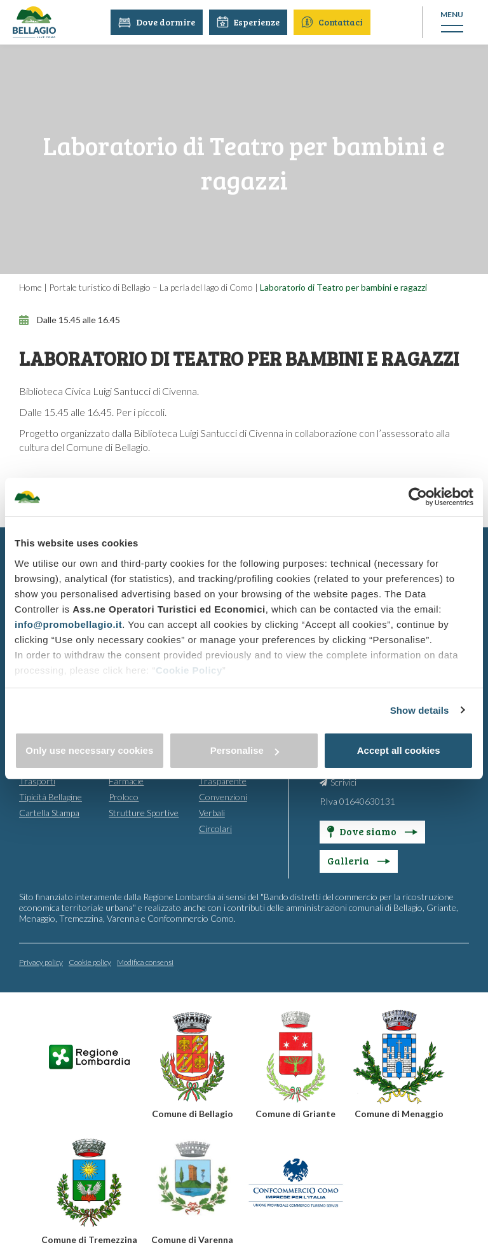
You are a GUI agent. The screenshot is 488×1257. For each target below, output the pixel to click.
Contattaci (334, 22)
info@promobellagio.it (68, 624)
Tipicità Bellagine (50, 796)
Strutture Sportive (144, 812)
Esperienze (250, 22)
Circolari (215, 828)
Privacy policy (41, 961)
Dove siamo (372, 830)
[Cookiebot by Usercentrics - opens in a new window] (417, 496)
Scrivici (343, 781)
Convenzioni (223, 796)
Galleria (358, 859)
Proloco (124, 796)
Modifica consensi (145, 961)
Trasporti (37, 780)
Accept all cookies (398, 750)
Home (30, 287)
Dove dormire (158, 22)
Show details (419, 710)
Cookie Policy (189, 670)
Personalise (244, 750)
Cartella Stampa (49, 812)
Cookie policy (90, 961)
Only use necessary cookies (89, 750)
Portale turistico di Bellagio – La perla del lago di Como (151, 287)
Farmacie (126, 780)
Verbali (212, 812)
